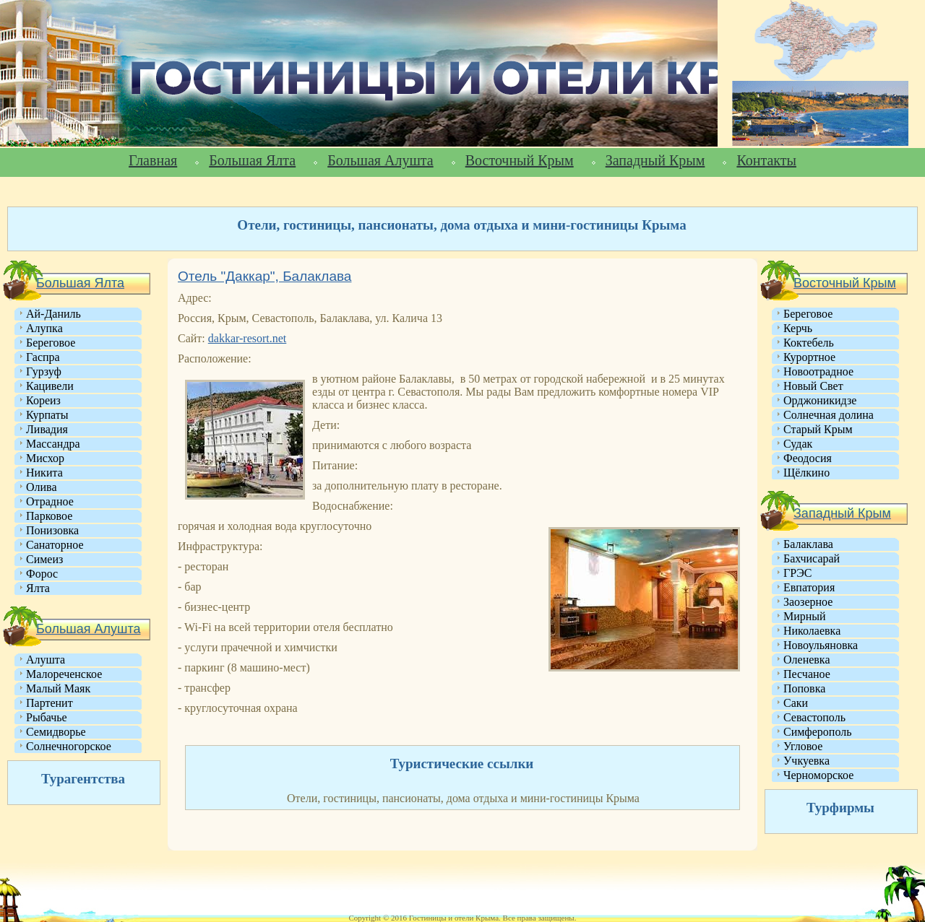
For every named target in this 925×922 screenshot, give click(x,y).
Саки (795, 703)
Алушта (45, 659)
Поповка (804, 688)
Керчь (797, 328)
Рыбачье (46, 717)
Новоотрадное (818, 371)
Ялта (38, 588)
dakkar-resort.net (247, 338)
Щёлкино (806, 472)
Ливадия (47, 429)
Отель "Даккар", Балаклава (264, 276)
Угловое (802, 746)
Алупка (44, 328)
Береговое (50, 342)
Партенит (49, 703)
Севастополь (814, 717)
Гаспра (43, 357)
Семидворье (56, 732)
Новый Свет (813, 386)
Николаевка (811, 631)
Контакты (766, 160)
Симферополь (817, 732)
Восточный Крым (519, 160)
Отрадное (50, 501)
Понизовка (52, 530)
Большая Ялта (252, 160)
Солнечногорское (68, 746)
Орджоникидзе (819, 400)
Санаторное (55, 545)
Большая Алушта (380, 160)
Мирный (804, 616)
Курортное (809, 357)
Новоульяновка (820, 645)
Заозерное (807, 602)
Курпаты (47, 415)
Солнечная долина (828, 415)
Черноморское (818, 775)
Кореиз (43, 400)
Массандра (53, 444)
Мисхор (45, 458)
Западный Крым (655, 160)
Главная (153, 160)
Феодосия (807, 458)
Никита (44, 472)
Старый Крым (818, 429)
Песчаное (806, 674)
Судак (797, 444)
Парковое (49, 516)
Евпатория (809, 587)
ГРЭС (797, 573)
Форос (42, 573)
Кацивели (50, 386)
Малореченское (64, 674)
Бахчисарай (811, 558)
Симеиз (44, 559)
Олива (41, 487)
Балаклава (808, 544)
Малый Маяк (58, 688)
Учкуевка (806, 760)
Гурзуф (43, 371)
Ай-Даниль (53, 314)
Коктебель (808, 342)
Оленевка (806, 659)
